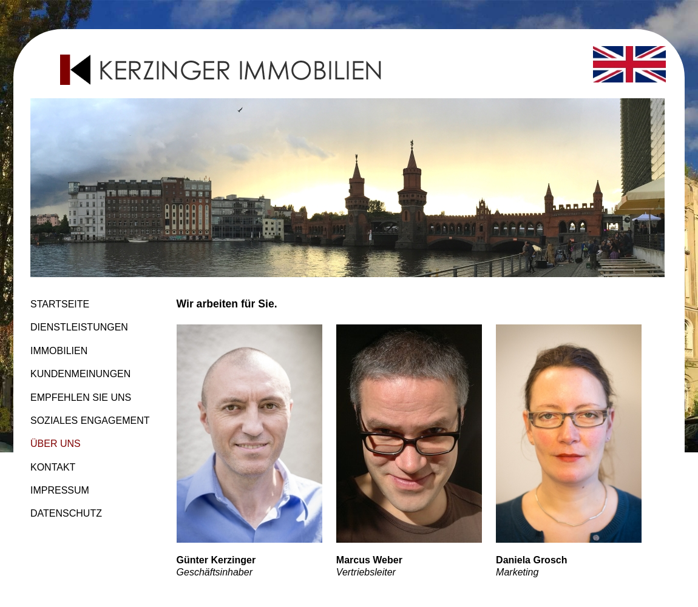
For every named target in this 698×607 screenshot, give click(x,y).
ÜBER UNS (55, 443)
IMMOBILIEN (58, 351)
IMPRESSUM (59, 490)
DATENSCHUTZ (66, 513)
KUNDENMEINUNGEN (80, 374)
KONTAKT (52, 467)
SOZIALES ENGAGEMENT (89, 420)
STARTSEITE (59, 304)
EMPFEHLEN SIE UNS (80, 397)
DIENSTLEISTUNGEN (79, 327)
